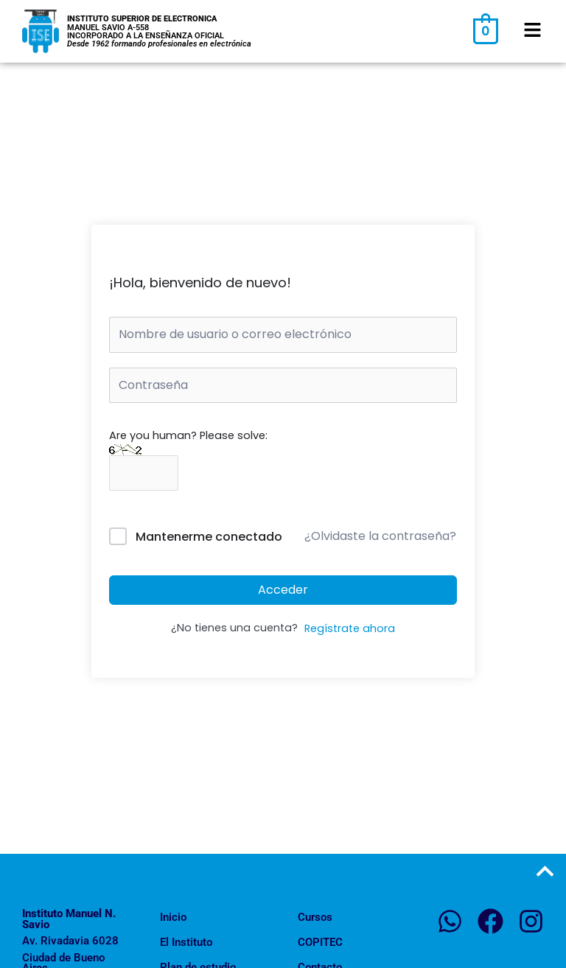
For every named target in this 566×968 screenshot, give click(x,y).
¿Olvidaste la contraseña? (380, 535)
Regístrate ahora (349, 628)
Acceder (283, 589)
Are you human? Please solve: (188, 454)
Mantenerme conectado (209, 536)
